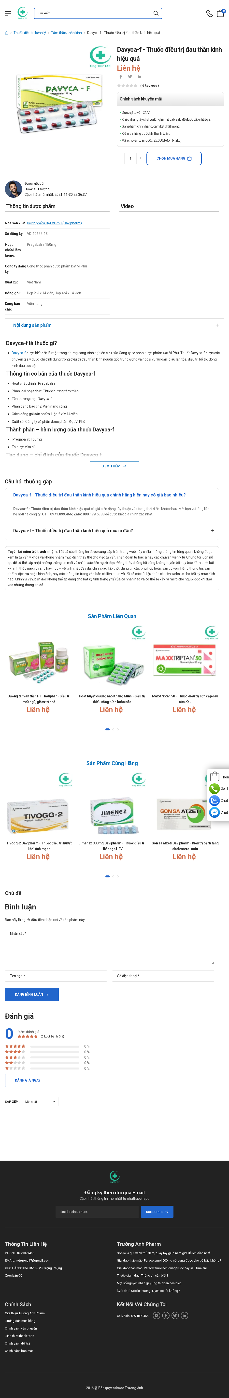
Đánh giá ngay (27, 1080)
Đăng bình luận (29, 994)
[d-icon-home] (6, 33)
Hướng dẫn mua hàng (20, 1321)
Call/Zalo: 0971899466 (132, 1316)
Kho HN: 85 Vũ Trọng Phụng (42, 1268)
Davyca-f (19, 353)
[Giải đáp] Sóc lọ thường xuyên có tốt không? (148, 1291)
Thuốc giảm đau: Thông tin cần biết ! (142, 1275)
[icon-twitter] (130, 77)
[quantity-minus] (121, 158)
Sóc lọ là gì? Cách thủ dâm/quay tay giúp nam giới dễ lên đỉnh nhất (163, 1253)
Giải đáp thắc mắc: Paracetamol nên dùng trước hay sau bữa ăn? (162, 1268)
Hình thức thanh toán (19, 1336)
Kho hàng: (13, 1268)
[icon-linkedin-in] (139, 77)
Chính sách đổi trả (17, 1343)
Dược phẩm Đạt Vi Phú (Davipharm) (54, 223)
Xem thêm (111, 466)
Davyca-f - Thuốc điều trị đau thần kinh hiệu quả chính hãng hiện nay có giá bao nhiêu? (99, 494)
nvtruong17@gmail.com (33, 1260)
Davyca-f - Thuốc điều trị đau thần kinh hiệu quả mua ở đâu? (73, 530)
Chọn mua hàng (171, 158)
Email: (10, 1260)
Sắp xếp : (12, 1101)
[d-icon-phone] (209, 13)
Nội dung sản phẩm (32, 325)
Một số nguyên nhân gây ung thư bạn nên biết (149, 1283)
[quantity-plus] (140, 158)
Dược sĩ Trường (37, 189)
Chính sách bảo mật (19, 1351)
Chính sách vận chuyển (21, 1328)
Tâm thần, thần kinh (66, 33)
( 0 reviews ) (149, 85)
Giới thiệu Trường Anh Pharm (25, 1313)
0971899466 (25, 1253)
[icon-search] (156, 13)
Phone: (10, 1253)
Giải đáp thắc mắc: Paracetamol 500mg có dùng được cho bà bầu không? (169, 1260)
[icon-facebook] (120, 77)
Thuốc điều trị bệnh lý (30, 33)
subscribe (157, 1212)
